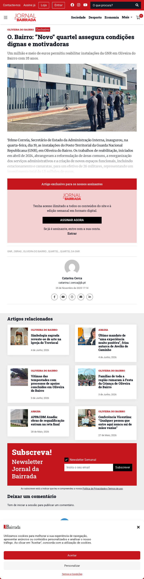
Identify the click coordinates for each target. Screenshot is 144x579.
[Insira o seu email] (88, 467)
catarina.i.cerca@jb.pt (72, 282)
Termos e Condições (72, 574)
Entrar (58, 5)
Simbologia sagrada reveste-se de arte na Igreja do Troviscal (46, 338)
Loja (44, 5)
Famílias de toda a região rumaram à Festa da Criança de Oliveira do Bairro (115, 381)
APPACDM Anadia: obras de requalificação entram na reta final (47, 420)
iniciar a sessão (27, 505)
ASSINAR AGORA (72, 220)
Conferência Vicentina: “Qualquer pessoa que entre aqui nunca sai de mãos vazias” (115, 422)
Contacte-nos (11, 5)
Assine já (29, 5)
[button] (138, 527)
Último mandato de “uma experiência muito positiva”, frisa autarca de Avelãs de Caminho (113, 342)
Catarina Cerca (72, 278)
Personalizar (72, 565)
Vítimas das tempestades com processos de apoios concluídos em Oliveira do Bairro (47, 383)
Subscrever (122, 467)
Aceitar (72, 555)
